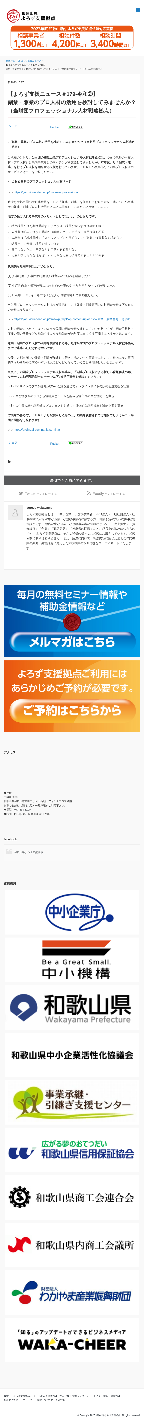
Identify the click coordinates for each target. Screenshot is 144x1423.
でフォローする (41, 494)
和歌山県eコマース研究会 (51, 1400)
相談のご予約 (11, 1400)
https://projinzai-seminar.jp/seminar (37, 429)
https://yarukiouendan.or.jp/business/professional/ (46, 192)
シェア (12, 126)
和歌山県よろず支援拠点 (28, 852)
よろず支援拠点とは (24, 1396)
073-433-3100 (22, 809)
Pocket (54, 127)
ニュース (28, 1400)
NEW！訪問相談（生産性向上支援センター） (64, 1396)
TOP (6, 1396)
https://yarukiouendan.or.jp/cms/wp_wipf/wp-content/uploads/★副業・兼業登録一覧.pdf (72, 319)
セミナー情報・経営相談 (107, 1396)
